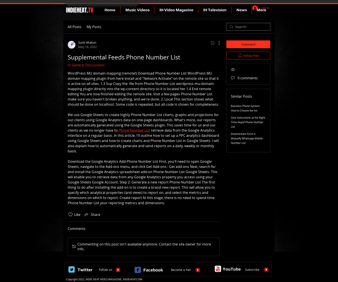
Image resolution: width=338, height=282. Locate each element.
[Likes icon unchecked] (70, 214)
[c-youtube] (218, 269)
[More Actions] (216, 43)
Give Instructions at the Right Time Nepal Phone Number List (248, 122)
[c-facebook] (138, 270)
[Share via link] (92, 214)
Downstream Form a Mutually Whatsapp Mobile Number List (247, 138)
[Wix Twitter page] (71, 269)
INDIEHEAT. (79, 10)
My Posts (94, 26)
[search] (248, 27)
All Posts (74, 26)
